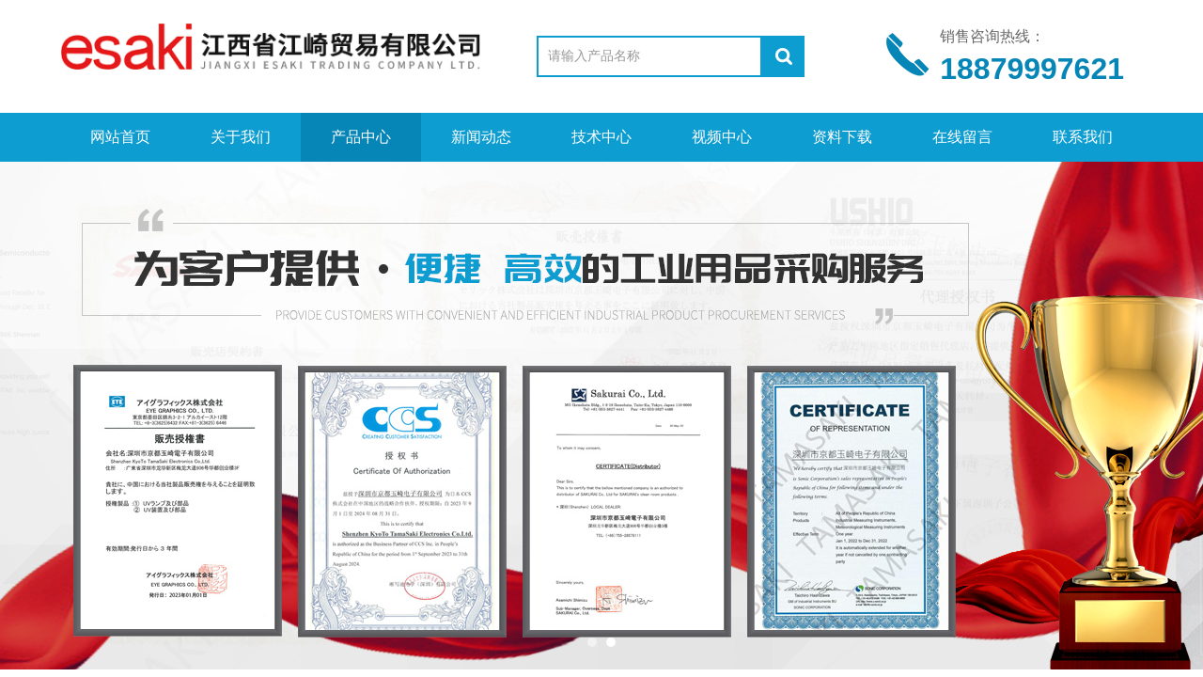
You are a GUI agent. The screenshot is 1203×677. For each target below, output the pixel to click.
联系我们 (1083, 137)
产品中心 (361, 137)
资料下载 (842, 137)
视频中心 (722, 137)
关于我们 (241, 137)
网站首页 (120, 137)
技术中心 (601, 137)
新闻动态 (481, 137)
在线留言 (962, 137)
